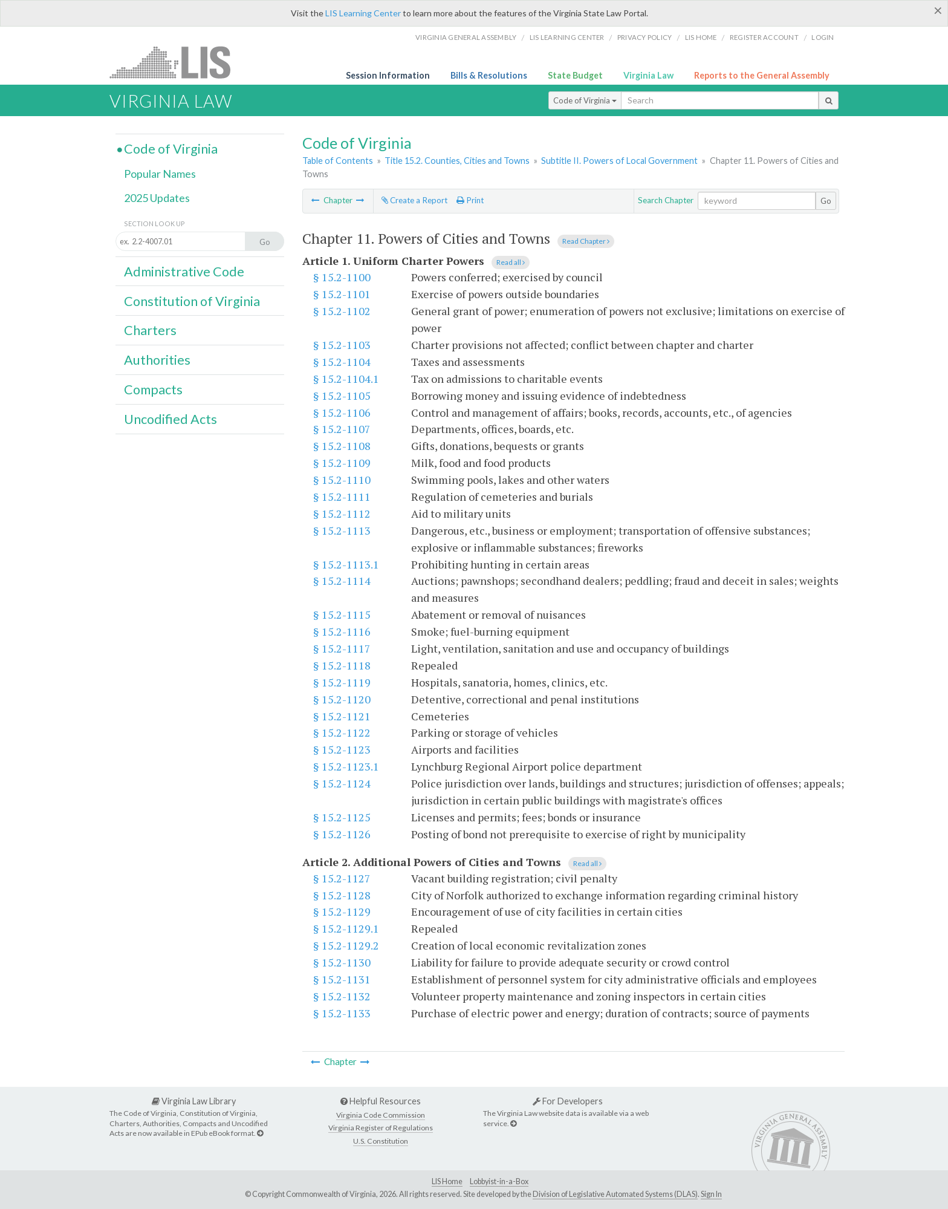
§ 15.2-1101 (342, 294)
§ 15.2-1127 (342, 878)
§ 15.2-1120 (342, 699)
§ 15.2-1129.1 (346, 928)
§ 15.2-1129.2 (346, 945)
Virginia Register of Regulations (380, 1127)
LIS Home (447, 1181)
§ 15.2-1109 (342, 462)
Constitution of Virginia (192, 301)
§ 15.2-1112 (342, 513)
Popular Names (160, 173)
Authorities (157, 360)
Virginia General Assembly (465, 37)
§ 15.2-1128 (342, 895)
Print (470, 200)
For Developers (568, 1101)
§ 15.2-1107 (342, 429)
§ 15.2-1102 (342, 311)
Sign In (711, 1194)
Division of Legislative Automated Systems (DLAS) (615, 1194)
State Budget (575, 75)
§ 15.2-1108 (342, 445)
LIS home (701, 37)
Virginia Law (648, 75)
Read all (510, 262)
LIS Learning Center (363, 13)
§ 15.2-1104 (342, 361)
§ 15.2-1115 (342, 614)
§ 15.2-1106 (342, 412)
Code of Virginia (585, 100)
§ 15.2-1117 (342, 648)
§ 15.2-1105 (342, 395)
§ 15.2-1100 (342, 277)
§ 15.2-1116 (342, 631)
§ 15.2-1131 (342, 979)
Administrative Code (184, 271)
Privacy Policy (644, 37)
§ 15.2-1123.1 (346, 766)
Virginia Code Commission (380, 1114)
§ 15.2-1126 (342, 834)
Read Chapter (585, 241)
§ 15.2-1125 (342, 817)
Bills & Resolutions (488, 75)
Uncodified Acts (170, 419)
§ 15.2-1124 (342, 783)
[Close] (938, 10)
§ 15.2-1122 (342, 732)
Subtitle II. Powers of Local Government (619, 160)
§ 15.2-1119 (342, 682)
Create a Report (414, 200)
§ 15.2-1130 (342, 962)
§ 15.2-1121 (342, 716)
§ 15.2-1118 (342, 665)
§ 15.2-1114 (342, 580)
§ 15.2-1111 (342, 496)
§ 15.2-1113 (342, 530)
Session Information (388, 75)
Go (825, 201)
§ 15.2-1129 (342, 911)
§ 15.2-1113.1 (346, 564)
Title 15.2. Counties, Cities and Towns (457, 160)
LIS (176, 62)
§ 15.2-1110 (342, 479)
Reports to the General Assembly (762, 75)
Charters (150, 330)
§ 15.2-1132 (342, 996)
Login (822, 37)
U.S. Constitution (380, 1140)
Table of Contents (337, 160)
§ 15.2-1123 (342, 749)
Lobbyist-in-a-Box (499, 1181)
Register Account (764, 37)
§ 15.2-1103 (342, 344)
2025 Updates (157, 197)
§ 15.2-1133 (342, 1013)
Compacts (153, 389)
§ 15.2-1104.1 (346, 378)
